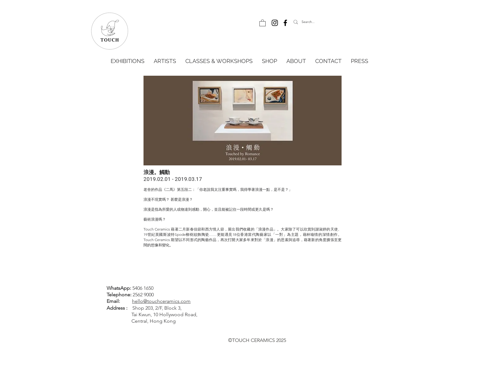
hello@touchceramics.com (161, 301)
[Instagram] (275, 23)
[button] (262, 22)
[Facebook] (285, 23)
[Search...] (322, 22)
